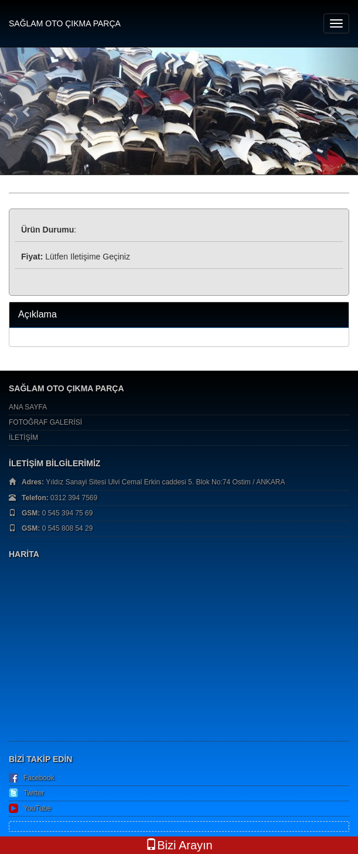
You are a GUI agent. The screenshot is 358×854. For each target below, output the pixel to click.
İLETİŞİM (23, 437)
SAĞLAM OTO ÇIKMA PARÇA (65, 23)
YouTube (37, 808)
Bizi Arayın (178, 845)
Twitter (33, 793)
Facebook (38, 778)
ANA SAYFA (28, 407)
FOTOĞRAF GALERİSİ (45, 422)
